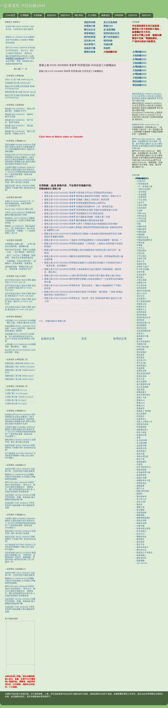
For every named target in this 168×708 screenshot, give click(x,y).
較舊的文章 (120, 338)
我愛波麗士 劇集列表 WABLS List (19, 363)
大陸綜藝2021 (139, 70)
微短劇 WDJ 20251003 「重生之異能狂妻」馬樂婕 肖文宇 (20, 132)
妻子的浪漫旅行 (111, 37)
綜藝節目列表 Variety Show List (145, 124)
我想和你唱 (89, 22)
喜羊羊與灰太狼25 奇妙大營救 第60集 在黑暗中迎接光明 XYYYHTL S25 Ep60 (20, 288)
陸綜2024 (65, 15)
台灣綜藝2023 (139, 52)
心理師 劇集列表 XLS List (16, 390)
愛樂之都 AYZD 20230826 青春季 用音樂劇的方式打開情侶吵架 (74, 213)
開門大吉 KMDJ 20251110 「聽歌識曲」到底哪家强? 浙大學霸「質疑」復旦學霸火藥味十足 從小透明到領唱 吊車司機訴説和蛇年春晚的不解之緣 (147, 143)
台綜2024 (51, 15)
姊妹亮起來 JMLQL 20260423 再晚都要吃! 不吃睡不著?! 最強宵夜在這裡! (20, 188)
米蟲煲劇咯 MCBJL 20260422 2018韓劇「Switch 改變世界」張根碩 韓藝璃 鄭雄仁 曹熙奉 (20, 328)
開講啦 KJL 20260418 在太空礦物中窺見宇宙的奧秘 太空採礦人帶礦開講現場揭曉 (20, 476)
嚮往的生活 (89, 29)
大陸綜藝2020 (139, 78)
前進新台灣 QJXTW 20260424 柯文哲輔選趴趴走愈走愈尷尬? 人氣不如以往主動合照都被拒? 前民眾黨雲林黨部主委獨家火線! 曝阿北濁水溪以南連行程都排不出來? (20, 159)
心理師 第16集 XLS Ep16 (16, 404)
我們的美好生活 (111, 33)
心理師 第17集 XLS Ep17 (16, 400)
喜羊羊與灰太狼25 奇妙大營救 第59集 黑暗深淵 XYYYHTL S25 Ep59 (20, 295)
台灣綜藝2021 (139, 66)
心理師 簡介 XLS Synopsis (16, 393)
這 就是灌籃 (109, 29)
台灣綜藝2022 (139, 59)
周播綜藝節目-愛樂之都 (55, 321)
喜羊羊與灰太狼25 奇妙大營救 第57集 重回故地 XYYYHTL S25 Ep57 (20, 308)
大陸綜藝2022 (139, 63)
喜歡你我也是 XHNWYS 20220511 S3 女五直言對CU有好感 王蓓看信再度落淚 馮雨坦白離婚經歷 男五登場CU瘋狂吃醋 (147, 97)
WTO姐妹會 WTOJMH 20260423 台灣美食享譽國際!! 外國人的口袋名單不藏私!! (20, 455)
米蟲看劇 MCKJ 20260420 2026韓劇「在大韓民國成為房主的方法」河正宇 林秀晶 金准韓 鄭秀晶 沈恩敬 (20, 337)
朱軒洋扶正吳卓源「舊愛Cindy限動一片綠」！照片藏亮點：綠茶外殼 (20, 251)
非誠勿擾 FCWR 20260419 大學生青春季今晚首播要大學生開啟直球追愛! (20, 505)
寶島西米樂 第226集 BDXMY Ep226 (20, 92)
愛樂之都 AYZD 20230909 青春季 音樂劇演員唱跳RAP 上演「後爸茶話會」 (79, 206)
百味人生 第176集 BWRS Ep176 (19, 80)
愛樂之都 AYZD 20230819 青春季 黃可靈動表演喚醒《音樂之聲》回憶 (77, 217)
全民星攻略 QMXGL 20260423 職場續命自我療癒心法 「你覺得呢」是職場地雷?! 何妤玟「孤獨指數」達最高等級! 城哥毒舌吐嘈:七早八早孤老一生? (20, 557)
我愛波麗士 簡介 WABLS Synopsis (20, 367)
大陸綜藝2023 (139, 55)
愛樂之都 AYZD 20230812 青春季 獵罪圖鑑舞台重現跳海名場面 (74, 220)
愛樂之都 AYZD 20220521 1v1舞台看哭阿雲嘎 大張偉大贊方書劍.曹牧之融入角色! (82, 275)
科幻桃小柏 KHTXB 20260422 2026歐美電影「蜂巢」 (20, 351)
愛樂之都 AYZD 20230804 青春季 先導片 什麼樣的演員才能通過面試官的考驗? (81, 224)
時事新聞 (119, 15)
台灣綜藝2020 (139, 74)
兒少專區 (92, 15)
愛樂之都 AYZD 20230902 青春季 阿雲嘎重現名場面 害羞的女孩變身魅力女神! (80, 210)
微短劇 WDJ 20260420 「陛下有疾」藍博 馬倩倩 (19, 121)
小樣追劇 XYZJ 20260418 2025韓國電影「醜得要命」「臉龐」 (20, 345)
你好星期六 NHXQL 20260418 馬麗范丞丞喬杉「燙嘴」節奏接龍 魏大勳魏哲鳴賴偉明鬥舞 (20, 497)
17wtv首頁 (10, 15)
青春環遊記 (89, 33)
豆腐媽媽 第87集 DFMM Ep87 (18, 83)
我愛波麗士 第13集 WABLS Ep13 (19, 379)
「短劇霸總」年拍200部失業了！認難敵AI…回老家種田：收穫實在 (20, 262)
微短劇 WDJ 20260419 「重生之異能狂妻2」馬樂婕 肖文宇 (20, 110)
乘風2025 (108, 26)
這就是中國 (89, 48)
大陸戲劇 (37, 15)
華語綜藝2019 (139, 81)
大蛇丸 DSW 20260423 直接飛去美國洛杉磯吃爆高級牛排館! (20, 213)
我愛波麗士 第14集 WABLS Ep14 (19, 376)
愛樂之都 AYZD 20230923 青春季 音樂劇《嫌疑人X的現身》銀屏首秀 (76, 199)
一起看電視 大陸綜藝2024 (22, 6)
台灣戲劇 (24, 15)
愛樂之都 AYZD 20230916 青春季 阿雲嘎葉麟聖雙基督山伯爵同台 (75, 203)
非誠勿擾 (108, 44)
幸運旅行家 (89, 26)
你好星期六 (89, 44)
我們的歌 (108, 40)
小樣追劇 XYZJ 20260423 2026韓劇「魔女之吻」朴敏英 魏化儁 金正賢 (20, 321)
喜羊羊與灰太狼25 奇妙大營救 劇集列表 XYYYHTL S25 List (20, 281)
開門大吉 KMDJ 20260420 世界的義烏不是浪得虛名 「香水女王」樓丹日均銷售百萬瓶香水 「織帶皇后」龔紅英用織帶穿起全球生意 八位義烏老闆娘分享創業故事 (20, 487)
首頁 (84, 338)
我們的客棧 (89, 37)
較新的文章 (48, 338)
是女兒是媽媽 (110, 22)
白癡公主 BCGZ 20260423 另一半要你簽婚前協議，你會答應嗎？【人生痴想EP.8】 (19, 203)
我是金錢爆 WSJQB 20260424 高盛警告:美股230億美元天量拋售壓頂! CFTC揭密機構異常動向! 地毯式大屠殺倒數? (20, 148)
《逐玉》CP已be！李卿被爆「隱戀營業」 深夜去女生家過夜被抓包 (20, 256)
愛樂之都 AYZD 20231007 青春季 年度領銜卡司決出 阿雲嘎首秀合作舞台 (78, 193)
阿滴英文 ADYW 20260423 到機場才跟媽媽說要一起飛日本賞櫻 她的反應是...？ (20, 220)
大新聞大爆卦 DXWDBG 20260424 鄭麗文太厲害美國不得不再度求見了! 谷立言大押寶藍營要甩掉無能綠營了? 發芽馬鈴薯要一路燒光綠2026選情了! (20, 172)
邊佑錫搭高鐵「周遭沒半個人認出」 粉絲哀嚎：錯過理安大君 (19, 268)
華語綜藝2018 (139, 85)
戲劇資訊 (105, 15)
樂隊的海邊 (89, 52)
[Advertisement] (62, 38)
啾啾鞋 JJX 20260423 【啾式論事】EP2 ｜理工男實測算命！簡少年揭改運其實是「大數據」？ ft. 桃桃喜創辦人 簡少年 (20, 229)
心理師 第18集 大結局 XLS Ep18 (19, 397)
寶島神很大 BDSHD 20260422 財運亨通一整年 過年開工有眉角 (20, 181)
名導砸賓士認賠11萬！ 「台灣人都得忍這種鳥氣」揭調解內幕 (20, 245)
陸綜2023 (146, 15)
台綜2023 (132, 15)
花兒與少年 (89, 40)
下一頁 (24, 69)
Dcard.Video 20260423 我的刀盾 (19, 209)
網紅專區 (79, 15)
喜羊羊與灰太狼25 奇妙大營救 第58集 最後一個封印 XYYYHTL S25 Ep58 (20, 301)
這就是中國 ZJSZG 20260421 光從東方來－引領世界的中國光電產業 (20, 470)
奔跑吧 (106, 48)
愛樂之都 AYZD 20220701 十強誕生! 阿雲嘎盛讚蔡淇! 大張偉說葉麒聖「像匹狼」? (82, 240)
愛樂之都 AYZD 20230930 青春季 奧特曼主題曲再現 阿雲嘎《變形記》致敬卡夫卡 (82, 196)
